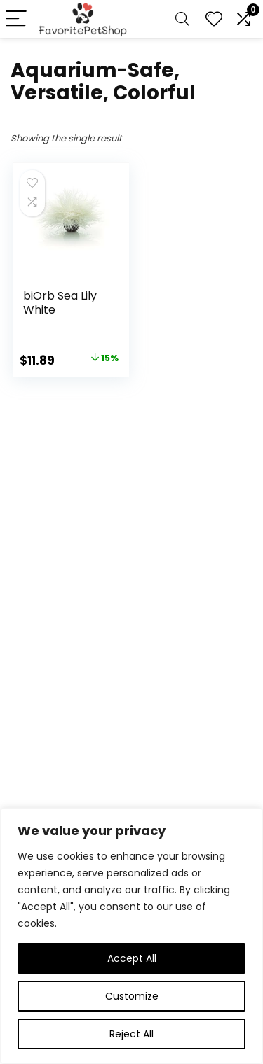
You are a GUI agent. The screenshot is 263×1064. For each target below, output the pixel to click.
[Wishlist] (213, 19)
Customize (132, 996)
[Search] (182, 19)
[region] (131, 936)
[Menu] (17, 19)
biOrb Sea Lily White (60, 303)
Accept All (131, 958)
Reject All (131, 1034)
